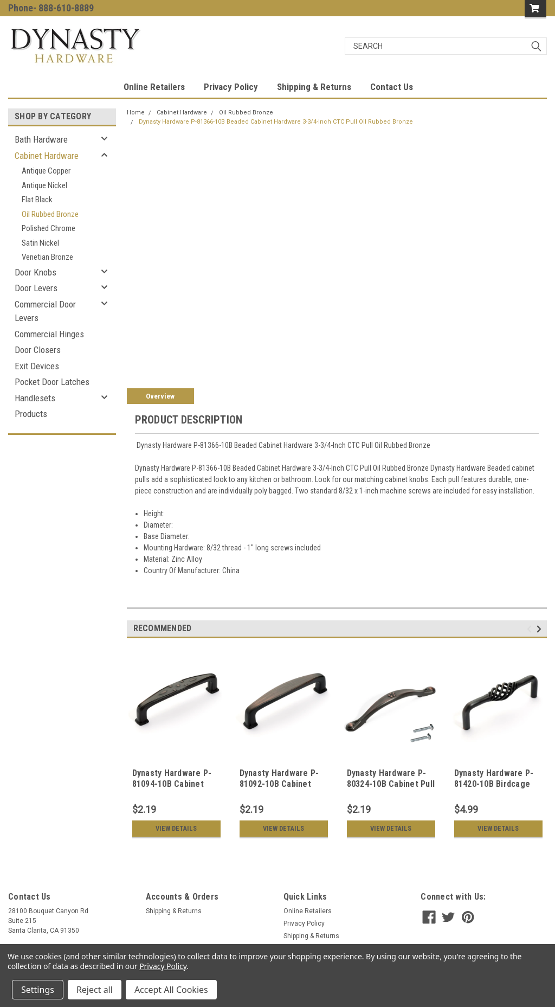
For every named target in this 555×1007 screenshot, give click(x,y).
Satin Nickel (40, 243)
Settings (37, 990)
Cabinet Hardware (47, 155)
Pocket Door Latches (52, 381)
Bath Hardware (41, 139)
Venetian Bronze (47, 257)
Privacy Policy (231, 86)
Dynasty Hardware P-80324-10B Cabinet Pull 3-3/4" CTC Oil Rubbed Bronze (391, 789)
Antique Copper (46, 171)
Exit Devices (37, 366)
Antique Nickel (44, 185)
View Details (176, 828)
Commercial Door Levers (45, 311)
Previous (531, 629)
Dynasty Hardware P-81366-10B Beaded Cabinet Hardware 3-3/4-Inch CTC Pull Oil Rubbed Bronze (276, 121)
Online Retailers (154, 86)
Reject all (94, 990)
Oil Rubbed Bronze (50, 214)
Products (31, 413)
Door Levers (36, 288)
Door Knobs (35, 272)
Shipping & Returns (314, 86)
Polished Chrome (48, 228)
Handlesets (35, 398)
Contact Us (391, 86)
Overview (160, 396)
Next (541, 629)
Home (136, 112)
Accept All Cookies (171, 990)
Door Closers (38, 349)
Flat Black (37, 199)
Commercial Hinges (49, 334)
